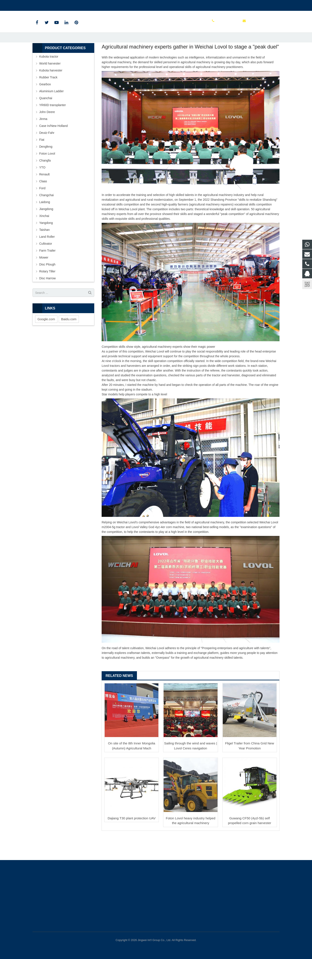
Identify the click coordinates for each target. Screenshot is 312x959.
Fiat (41, 161)
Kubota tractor (48, 78)
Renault (44, 196)
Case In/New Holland (53, 147)
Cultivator (45, 265)
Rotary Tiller (47, 293)
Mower (43, 279)
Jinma (43, 140)
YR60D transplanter (52, 126)
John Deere (47, 133)
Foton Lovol (47, 175)
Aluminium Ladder (51, 113)
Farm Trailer (47, 272)
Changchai (46, 216)
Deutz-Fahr (46, 154)
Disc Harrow (47, 300)
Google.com (46, 341)
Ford (42, 210)
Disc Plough (47, 286)
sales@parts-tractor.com (83, 4)
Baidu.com (68, 341)
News (156, 43)
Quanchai (45, 119)
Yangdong (46, 244)
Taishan (44, 251)
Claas (43, 203)
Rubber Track (48, 99)
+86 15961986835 (48, 4)
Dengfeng (45, 168)
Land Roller (47, 258)
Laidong (44, 223)
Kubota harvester (50, 92)
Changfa (45, 182)
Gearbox (45, 106)
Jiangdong (46, 230)
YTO (42, 189)
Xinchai (44, 237)
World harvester (50, 85)
